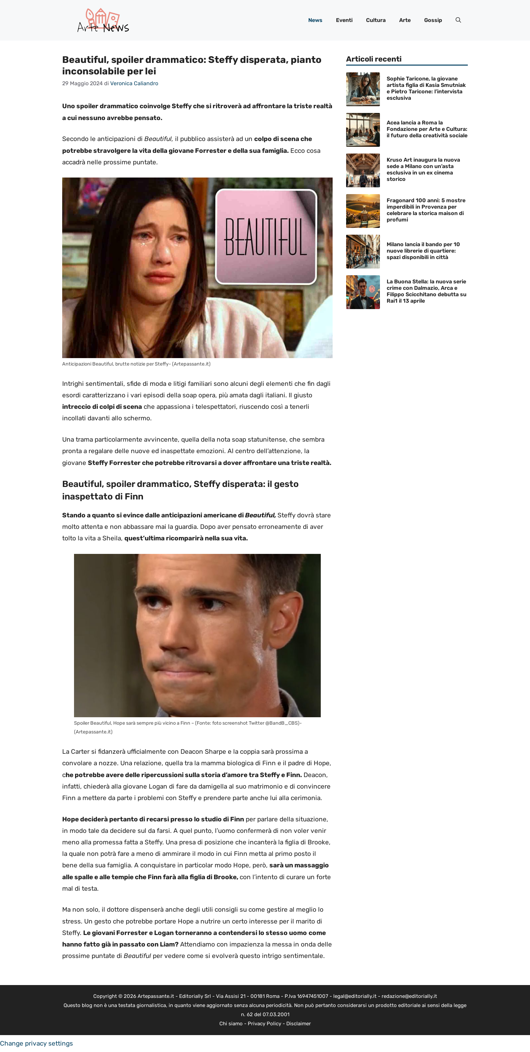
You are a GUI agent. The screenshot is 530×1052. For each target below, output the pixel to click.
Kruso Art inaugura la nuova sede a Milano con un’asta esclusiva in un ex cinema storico (423, 170)
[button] (458, 20)
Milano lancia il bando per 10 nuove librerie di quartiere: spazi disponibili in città (423, 250)
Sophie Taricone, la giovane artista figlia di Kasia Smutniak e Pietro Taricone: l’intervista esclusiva (426, 88)
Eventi (344, 20)
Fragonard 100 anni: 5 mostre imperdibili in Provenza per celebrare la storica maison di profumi (426, 210)
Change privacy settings (36, 1043)
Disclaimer (298, 1024)
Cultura (376, 20)
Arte (405, 20)
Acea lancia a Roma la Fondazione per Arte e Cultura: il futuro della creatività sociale (427, 129)
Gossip (433, 20)
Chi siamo (231, 1024)
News (315, 20)
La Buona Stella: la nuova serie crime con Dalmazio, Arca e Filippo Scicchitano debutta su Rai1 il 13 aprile (426, 291)
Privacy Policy (264, 1024)
